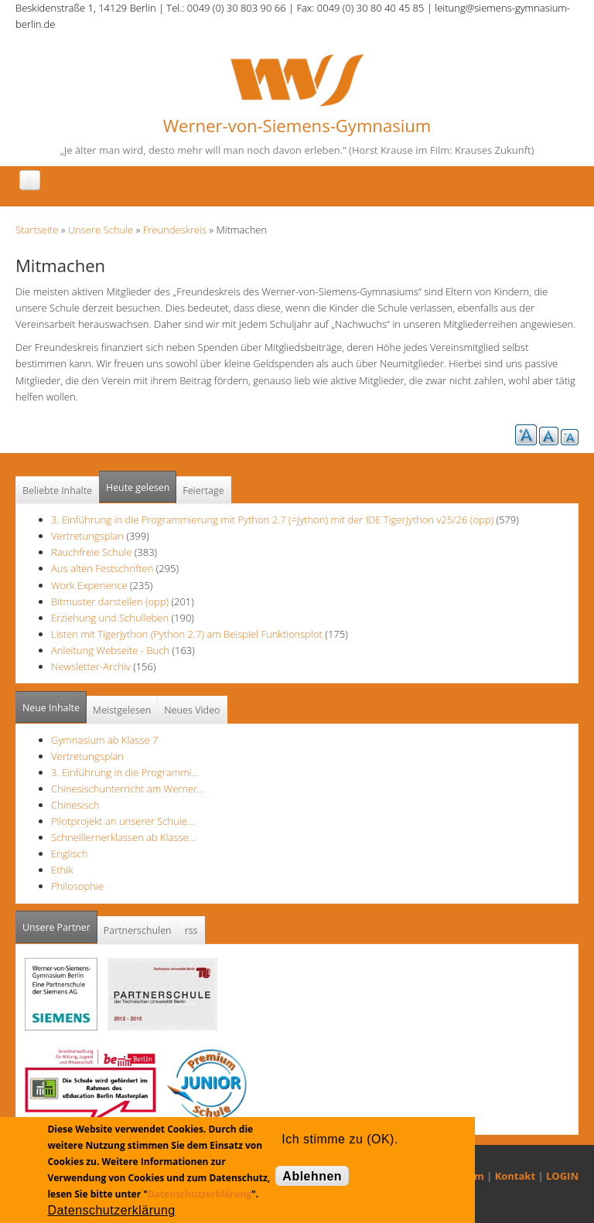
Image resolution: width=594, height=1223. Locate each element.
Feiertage (203, 490)
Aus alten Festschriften (102, 568)
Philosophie (77, 886)
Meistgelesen (122, 710)
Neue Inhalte (51, 707)
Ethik (62, 870)
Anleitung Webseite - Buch (110, 650)
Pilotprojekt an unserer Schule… (122, 821)
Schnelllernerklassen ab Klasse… (123, 837)
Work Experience (89, 585)
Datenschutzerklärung (199, 1194)
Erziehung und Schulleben (111, 618)
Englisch (69, 853)
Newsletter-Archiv (91, 666)
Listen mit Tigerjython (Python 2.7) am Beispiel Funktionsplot (187, 634)
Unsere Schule (101, 230)
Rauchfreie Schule (91, 552)
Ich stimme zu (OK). (340, 1139)
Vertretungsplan (87, 536)
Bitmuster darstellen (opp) (110, 601)
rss (191, 930)
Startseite (36, 230)
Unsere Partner (59, 922)
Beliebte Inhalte (57, 490)
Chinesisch (75, 805)
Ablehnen (312, 1176)
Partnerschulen (138, 930)
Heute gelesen (137, 487)
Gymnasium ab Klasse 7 (104, 740)
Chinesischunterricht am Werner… (128, 788)
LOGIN (562, 1176)
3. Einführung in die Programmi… (125, 772)
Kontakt (515, 1176)
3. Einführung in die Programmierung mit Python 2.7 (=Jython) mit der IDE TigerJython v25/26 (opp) (272, 519)
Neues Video (192, 710)
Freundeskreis (175, 230)
